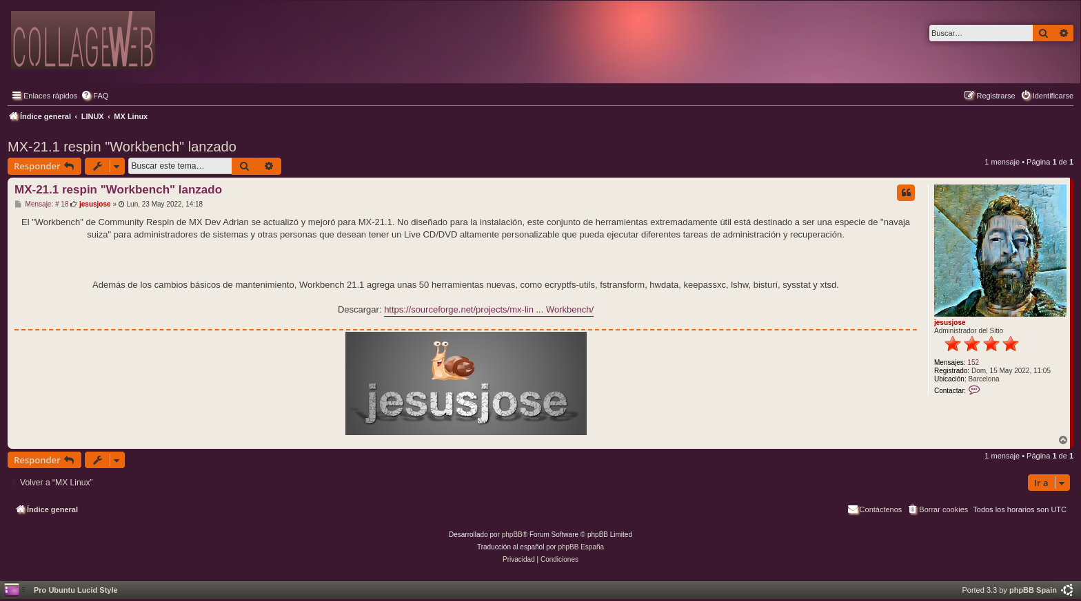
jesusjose (950, 322)
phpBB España (581, 547)
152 (973, 362)
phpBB (512, 534)
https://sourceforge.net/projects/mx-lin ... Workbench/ (489, 309)
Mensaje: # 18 (41, 204)
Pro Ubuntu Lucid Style (76, 590)
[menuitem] (94, 95)
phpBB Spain (1033, 590)
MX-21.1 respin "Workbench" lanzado (122, 146)
